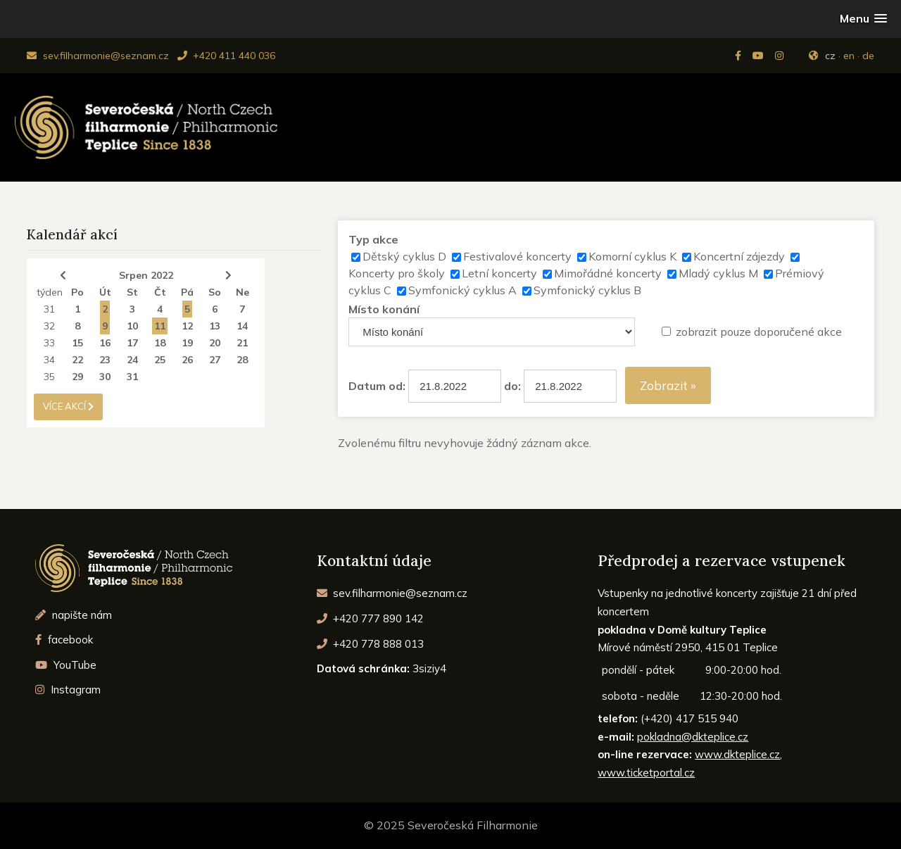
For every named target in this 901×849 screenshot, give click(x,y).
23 (105, 359)
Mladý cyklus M (718, 273)
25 (159, 359)
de (868, 55)
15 (77, 343)
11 (159, 326)
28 (242, 359)
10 (132, 326)
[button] (863, 18)
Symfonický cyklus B (587, 290)
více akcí (68, 406)
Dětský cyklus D (404, 256)
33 (49, 343)
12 (187, 326)
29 (77, 376)
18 (159, 343)
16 (105, 343)
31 (49, 309)
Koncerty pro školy (396, 273)
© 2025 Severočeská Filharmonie (451, 825)
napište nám (73, 615)
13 (214, 326)
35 (49, 376)
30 (105, 376)
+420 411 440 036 (226, 55)
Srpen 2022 (146, 275)
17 (132, 343)
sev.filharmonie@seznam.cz (97, 55)
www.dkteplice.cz (737, 754)
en (849, 55)
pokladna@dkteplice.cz (692, 736)
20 (214, 343)
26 (187, 359)
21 (242, 343)
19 (187, 343)
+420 (370, 618)
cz (830, 55)
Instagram (68, 689)
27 (214, 359)
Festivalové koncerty (517, 256)
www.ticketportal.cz (646, 772)
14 (242, 326)
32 (49, 326)
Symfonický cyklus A (462, 290)
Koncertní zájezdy (739, 256)
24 (132, 359)
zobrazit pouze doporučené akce (759, 332)
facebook (64, 639)
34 (49, 359)
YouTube (65, 665)
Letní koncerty (499, 273)
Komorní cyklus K (632, 256)
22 (77, 359)
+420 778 (370, 643)
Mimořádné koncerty (608, 273)
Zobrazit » (668, 385)
